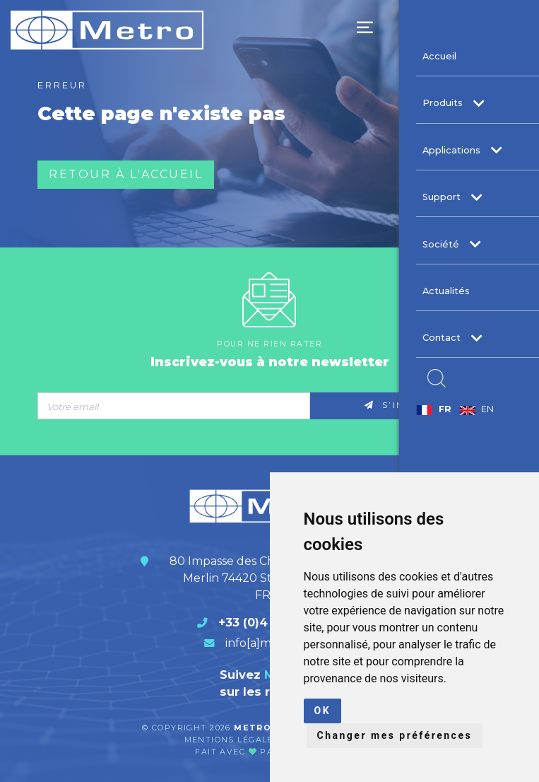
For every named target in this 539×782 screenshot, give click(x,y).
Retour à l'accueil (126, 174)
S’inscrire (406, 405)
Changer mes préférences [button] (395, 735)
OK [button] (322, 710)
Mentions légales (233, 740)
